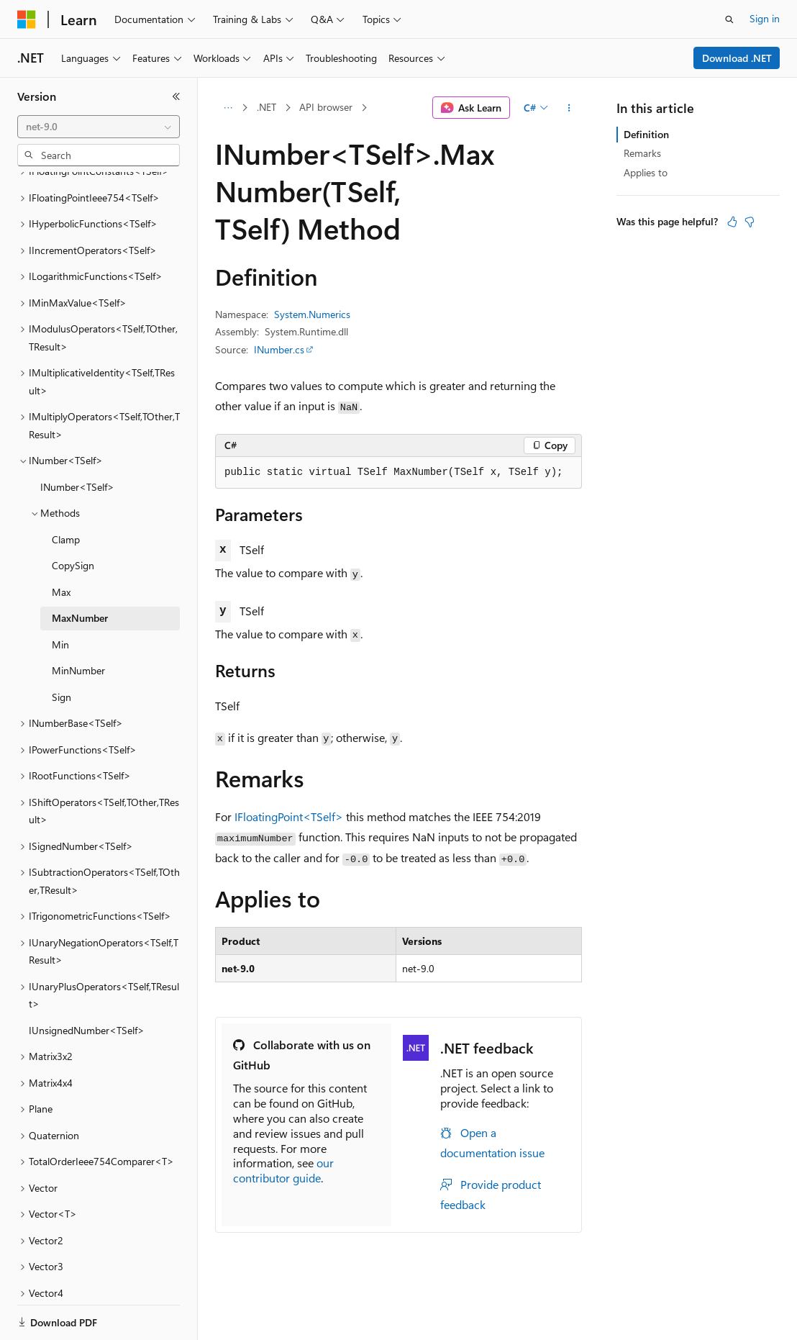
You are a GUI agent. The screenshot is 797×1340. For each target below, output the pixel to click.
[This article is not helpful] (749, 221)
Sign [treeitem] (61, 647)
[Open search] (729, 19)
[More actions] (569, 107)
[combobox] (98, 126)
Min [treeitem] (60, 595)
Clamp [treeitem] (66, 490)
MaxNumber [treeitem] (80, 568)
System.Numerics (312, 314)
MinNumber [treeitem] (78, 621)
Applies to (646, 172)
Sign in (765, 18)
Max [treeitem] (61, 542)
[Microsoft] (26, 19)
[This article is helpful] (732, 221)
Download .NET (737, 58)
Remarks (642, 153)
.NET (266, 107)
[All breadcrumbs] (227, 107)
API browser (325, 107)
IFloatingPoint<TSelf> (288, 816)
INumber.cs (279, 349)
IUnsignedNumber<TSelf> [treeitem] (87, 980)
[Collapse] (176, 96)
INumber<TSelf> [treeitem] (77, 437)
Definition (646, 134)
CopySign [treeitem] (73, 515)
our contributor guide (283, 1170)
